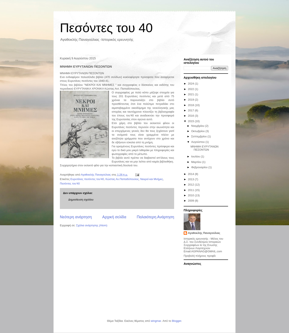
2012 (191, 184)
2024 (191, 83)
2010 (191, 195)
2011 (191, 190)
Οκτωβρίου (198, 131)
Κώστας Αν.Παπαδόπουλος (122, 179)
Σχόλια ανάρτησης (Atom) (91, 225)
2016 (191, 115)
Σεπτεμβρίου (199, 136)
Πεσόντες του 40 (106, 28)
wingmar (156, 320)
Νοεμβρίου (198, 125)
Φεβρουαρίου (199, 167)
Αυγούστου (198, 141)
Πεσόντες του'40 (70, 183)
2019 (191, 99)
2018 (191, 105)
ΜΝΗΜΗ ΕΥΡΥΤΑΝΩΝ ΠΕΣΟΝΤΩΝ (204, 148)
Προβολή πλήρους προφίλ (200, 255)
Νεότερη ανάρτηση (76, 217)
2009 (191, 200)
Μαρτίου (196, 162)
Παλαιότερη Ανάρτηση (155, 217)
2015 (191, 121)
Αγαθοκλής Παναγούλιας (204, 233)
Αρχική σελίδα (114, 217)
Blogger (176, 320)
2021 (191, 94)
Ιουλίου (196, 156)
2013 (191, 179)
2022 (191, 89)
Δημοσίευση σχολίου (81, 199)
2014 (191, 174)
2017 (191, 110)
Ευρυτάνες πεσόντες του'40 (87, 179)
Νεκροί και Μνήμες (151, 179)
